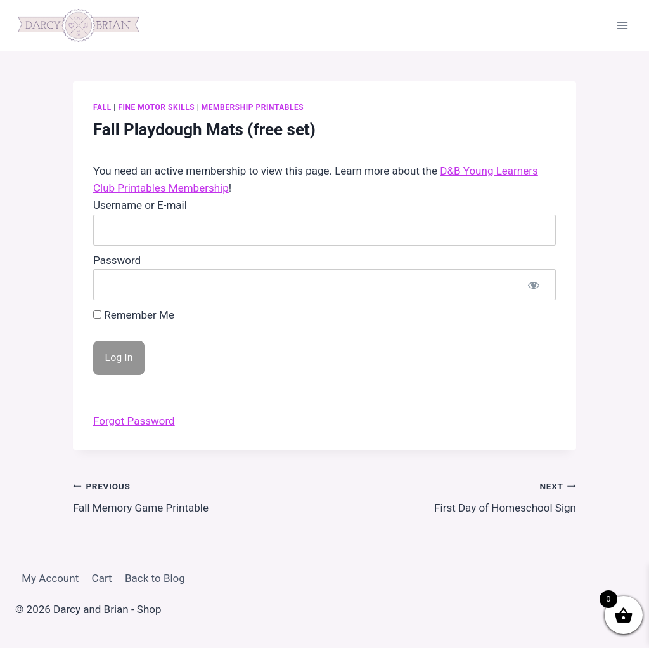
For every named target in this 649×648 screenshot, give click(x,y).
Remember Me (133, 314)
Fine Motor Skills (156, 107)
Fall (102, 107)
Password (117, 260)
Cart (102, 578)
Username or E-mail (140, 205)
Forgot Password (134, 420)
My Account (50, 578)
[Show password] (533, 284)
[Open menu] (622, 25)
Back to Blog (155, 578)
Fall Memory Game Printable (193, 496)
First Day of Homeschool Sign (455, 496)
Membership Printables (253, 107)
